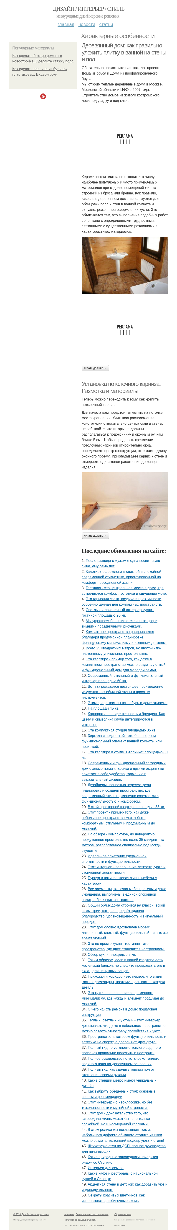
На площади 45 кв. (103, 708)
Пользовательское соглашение (92, 1214)
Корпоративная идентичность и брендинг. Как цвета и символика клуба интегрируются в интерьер (123, 719)
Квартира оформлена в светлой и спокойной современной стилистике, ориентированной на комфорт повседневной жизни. (121, 577)
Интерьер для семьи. (106, 1168)
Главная (66, 24)
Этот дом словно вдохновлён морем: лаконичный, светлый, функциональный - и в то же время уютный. (125, 932)
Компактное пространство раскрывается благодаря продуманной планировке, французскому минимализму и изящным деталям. (124, 637)
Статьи (106, 24)
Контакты (69, 1214)
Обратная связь (122, 1214)
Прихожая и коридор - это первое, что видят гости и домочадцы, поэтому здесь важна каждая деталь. (123, 981)
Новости (86, 24)
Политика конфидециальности (80, 1220)
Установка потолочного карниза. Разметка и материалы (121, 387)
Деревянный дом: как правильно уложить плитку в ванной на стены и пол (124, 52)
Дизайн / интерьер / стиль (88, 8)
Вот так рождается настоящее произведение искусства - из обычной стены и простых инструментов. (122, 692)
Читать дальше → (95, 368)
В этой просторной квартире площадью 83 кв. (126, 807)
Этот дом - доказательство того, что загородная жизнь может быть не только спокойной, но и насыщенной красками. (116, 1118)
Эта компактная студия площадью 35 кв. (122, 730)
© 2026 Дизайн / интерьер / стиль (31, 1214)
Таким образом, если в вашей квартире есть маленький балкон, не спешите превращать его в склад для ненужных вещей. (123, 965)
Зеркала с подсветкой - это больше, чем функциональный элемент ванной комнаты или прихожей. (122, 741)
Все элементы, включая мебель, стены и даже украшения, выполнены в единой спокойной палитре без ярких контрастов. (124, 894)
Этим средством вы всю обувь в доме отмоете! (127, 703)
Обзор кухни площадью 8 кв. (112, 954)
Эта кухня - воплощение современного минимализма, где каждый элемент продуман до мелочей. (123, 998)
